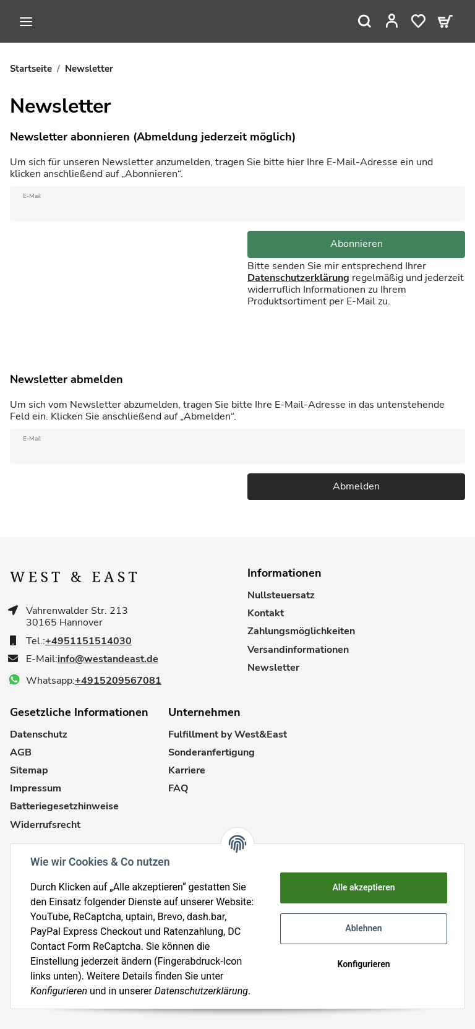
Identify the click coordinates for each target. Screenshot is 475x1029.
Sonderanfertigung (211, 753)
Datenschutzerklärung (298, 278)
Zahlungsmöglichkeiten (301, 631)
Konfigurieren (363, 964)
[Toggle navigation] (26, 22)
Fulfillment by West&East (227, 735)
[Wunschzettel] (418, 21)
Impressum (35, 788)
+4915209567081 (118, 681)
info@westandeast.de (108, 659)
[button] (392, 21)
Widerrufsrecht (45, 825)
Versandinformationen (298, 650)
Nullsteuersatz (281, 595)
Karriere (186, 771)
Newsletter (273, 668)
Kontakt (265, 613)
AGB (21, 753)
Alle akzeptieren (363, 887)
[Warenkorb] (445, 21)
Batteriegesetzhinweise (64, 806)
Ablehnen (363, 928)
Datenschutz (38, 735)
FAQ (178, 788)
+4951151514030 (88, 641)
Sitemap (29, 771)
